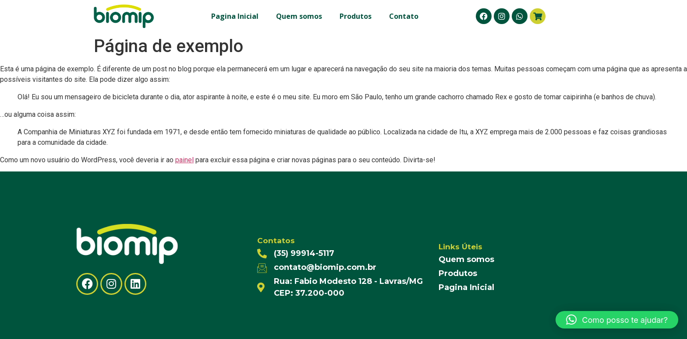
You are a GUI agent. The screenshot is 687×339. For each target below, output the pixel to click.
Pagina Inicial (235, 16)
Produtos (356, 16)
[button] (617, 320)
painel (184, 160)
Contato (403, 16)
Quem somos (299, 16)
